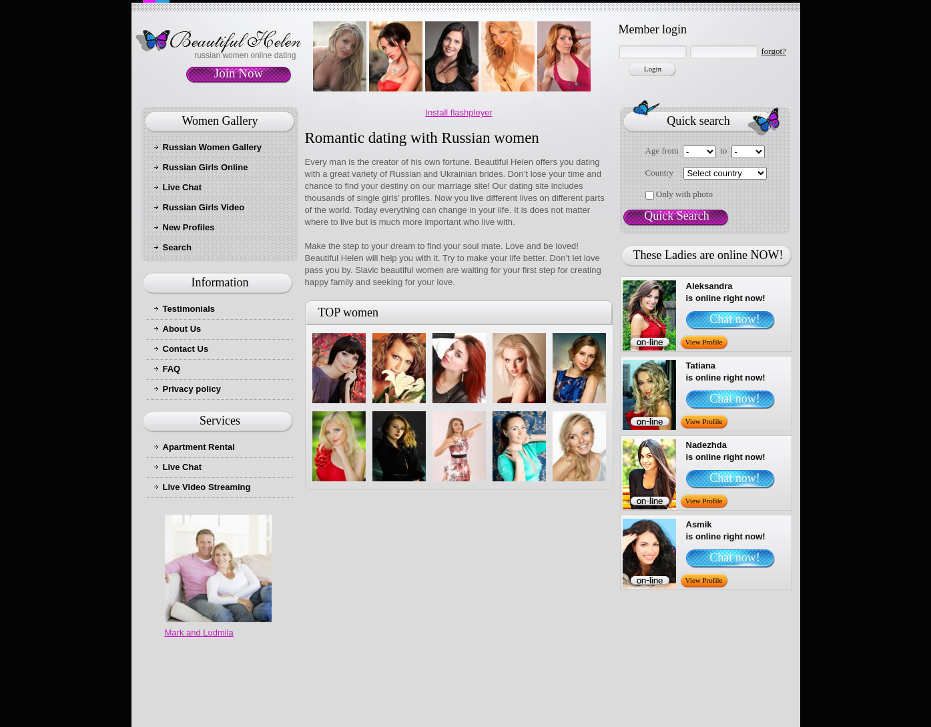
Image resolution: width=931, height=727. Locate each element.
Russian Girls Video (204, 207)
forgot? (773, 51)
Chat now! (734, 319)
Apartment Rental (199, 447)
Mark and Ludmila (199, 633)
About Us (182, 329)
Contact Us (186, 349)
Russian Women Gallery (212, 147)
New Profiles (189, 227)
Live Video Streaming (207, 487)
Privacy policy (192, 389)
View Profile (704, 342)
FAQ (172, 369)
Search (177, 247)
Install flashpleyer (458, 112)
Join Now (238, 73)
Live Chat (182, 187)
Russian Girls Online (205, 167)
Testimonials (189, 309)
